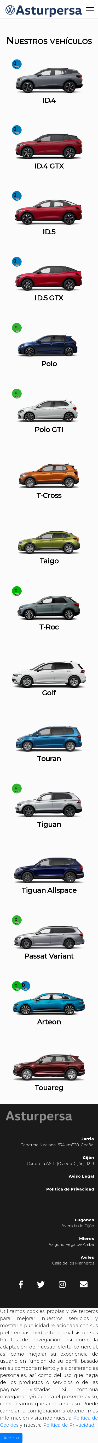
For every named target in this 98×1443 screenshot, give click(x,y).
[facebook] (20, 1284)
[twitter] (40, 1284)
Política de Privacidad (68, 1425)
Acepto (11, 1437)
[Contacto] (83, 1284)
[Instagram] (62, 1284)
